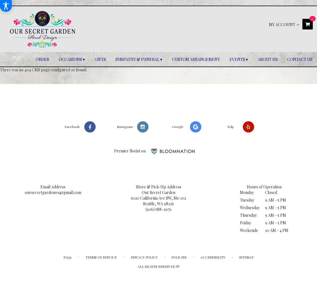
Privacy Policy (144, 257)
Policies (179, 257)
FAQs (68, 257)
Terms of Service (101, 257)
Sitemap (246, 257)
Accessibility (212, 257)
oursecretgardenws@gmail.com (53, 192)
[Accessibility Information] (6, 6)
